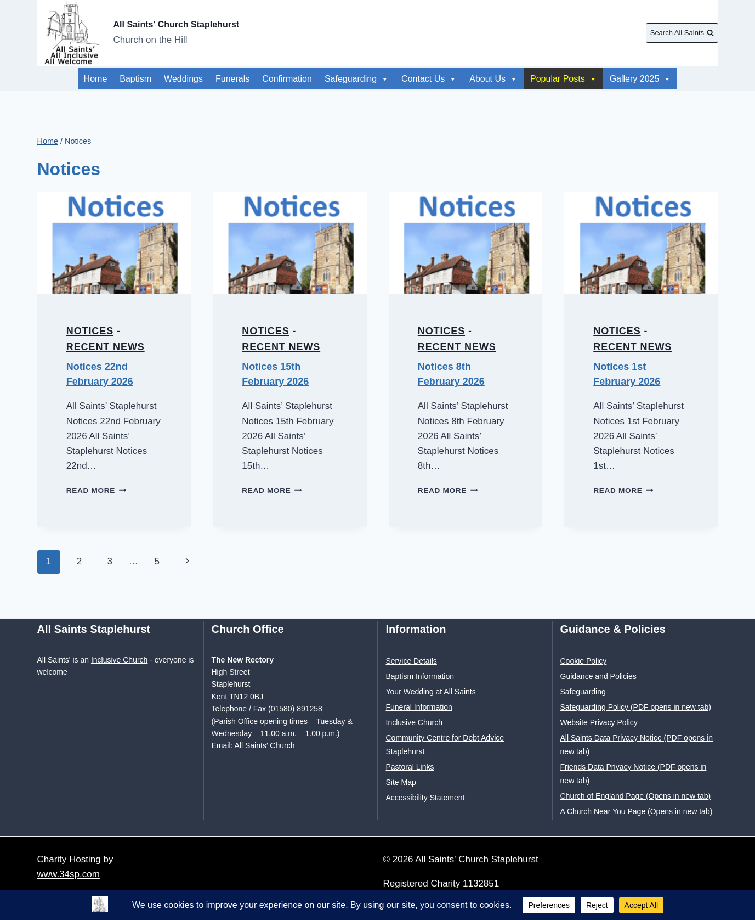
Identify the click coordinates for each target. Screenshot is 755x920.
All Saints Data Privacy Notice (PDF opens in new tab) (636, 744)
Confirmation (287, 78)
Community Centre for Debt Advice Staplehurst (445, 744)
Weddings (183, 78)
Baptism (135, 78)
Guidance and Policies (598, 676)
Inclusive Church (119, 659)
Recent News (105, 346)
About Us (647, 78)
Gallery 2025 (500, 78)
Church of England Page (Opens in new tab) (635, 796)
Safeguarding (357, 78)
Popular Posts (577, 78)
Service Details (411, 661)
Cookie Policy (583, 661)
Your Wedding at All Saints (431, 691)
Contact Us (429, 78)
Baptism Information (420, 676)
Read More (96, 490)
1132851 (481, 883)
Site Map (401, 782)
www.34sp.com (68, 874)
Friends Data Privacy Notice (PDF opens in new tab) (633, 773)
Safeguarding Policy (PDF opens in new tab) (635, 707)
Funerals (232, 78)
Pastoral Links (410, 766)
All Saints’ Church (265, 745)
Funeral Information (419, 707)
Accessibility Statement (425, 797)
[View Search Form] (682, 33)
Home (95, 78)
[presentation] (114, 243)
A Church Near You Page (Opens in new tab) (636, 811)
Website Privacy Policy (599, 722)
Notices (89, 331)
